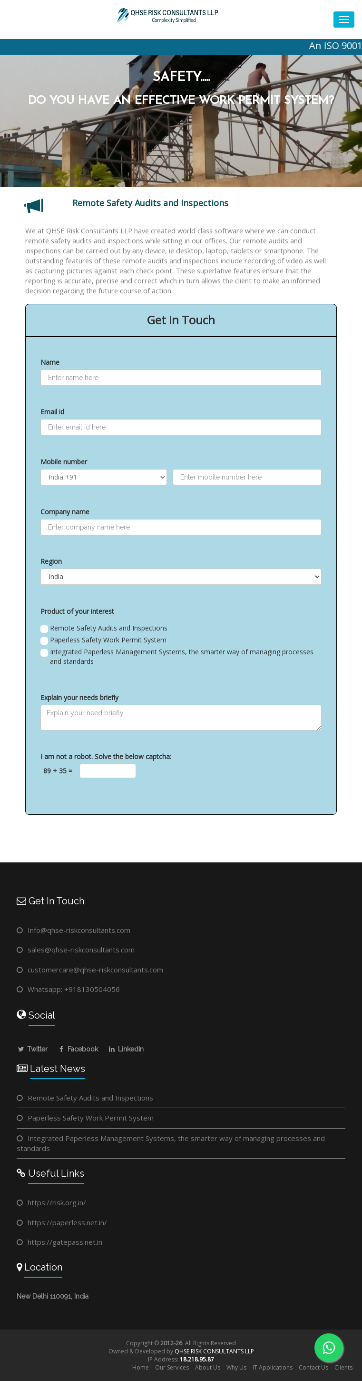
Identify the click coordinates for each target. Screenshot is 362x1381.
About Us (207, 1367)
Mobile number (63, 461)
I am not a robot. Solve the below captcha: (105, 756)
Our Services (172, 1367)
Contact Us (313, 1367)
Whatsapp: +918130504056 (74, 989)
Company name (64, 511)
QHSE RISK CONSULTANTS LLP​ (214, 1351)
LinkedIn (126, 1049)
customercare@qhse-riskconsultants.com (95, 969)
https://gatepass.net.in (65, 1242)
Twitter (32, 1049)
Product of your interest (77, 611)
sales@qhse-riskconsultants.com (81, 949)
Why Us (236, 1367)
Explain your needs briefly (79, 697)
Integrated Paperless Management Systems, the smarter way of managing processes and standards (176, 656)
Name (49, 362)
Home (140, 1367)
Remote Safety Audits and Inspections (103, 628)
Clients (343, 1367)
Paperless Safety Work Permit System (103, 640)
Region (51, 561)
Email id (52, 411)
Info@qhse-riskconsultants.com (79, 930)
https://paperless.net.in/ (67, 1222)
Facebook (77, 1049)
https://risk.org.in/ (57, 1202)
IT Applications (273, 1367)
